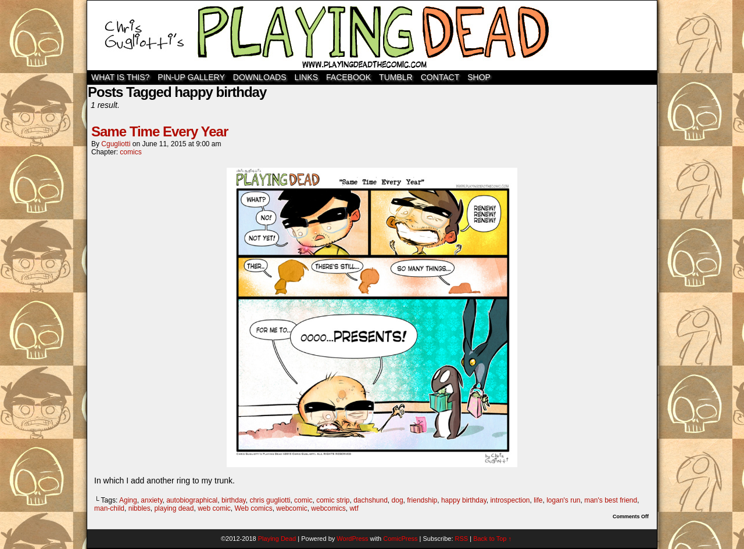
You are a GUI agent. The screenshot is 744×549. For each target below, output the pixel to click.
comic (303, 500)
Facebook (348, 77)
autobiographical (191, 500)
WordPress (352, 538)
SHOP (479, 77)
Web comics (254, 508)
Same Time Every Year (159, 131)
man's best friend (610, 500)
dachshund (370, 500)
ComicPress (400, 538)
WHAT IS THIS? (120, 77)
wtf (353, 508)
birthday (233, 500)
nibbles (139, 508)
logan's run (563, 500)
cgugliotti (115, 144)
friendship (422, 500)
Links (306, 77)
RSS (461, 538)
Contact (440, 77)
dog (397, 500)
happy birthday (464, 500)
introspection (510, 500)
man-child (109, 508)
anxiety (151, 500)
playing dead (174, 508)
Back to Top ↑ (492, 538)
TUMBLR (396, 77)
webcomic (291, 508)
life (538, 500)
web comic (214, 508)
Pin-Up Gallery (191, 77)
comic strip (332, 500)
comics (130, 152)
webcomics (328, 508)
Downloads (260, 77)
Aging (128, 500)
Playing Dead (372, 35)
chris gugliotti (269, 500)
